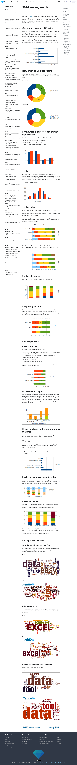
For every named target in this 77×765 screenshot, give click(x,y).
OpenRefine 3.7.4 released (10, 113)
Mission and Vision (43, 737)
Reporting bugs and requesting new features (67, 32)
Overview (66, 35)
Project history (42, 739)
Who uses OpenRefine (44, 743)
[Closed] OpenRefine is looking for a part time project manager (12, 127)
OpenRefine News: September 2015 (12, 251)
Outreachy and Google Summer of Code (12, 209)
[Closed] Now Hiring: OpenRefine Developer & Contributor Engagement (12, 56)
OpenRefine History (9, 274)
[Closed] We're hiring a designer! (11, 104)
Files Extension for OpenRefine (11, 41)
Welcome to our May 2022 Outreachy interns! (12, 151)
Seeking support (66, 24)
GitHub (60, 1)
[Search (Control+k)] (71, 2)
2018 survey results (9, 231)
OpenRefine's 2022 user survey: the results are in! (12, 148)
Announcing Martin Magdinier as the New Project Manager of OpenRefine (12, 120)
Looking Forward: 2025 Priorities (11, 43)
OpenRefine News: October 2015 (11, 249)
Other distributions (9, 743)
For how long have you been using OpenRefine (66, 14)
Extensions (7, 741)
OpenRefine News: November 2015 (12, 247)
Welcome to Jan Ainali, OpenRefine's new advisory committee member (12, 155)
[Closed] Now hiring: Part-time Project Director (11, 174)
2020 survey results (9, 212)
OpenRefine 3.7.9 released (10, 86)
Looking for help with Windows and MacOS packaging (12, 139)
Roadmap (24, 741)
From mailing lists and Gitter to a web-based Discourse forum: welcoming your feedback (11, 144)
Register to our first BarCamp (11, 77)
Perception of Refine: (67, 44)
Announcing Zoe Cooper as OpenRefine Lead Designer (10, 99)
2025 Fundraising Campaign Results (12, 12)
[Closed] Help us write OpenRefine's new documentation (12, 206)
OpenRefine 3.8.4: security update (12, 59)
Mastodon (59, 747)
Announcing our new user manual (12, 188)
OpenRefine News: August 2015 (11, 253)
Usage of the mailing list (66, 28)
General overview (67, 26)
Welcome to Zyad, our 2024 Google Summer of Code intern (12, 72)
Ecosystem (7, 745)
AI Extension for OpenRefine (11, 32)
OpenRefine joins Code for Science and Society (12, 215)
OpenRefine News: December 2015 (12, 242)
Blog (34, 1)
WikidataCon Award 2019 (10, 226)
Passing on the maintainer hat (11, 22)
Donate (50, 1)
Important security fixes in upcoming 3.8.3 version (12, 62)
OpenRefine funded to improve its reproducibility (12, 134)
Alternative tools (67, 50)
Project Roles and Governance (46, 741)
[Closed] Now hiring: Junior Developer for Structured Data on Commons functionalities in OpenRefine (12, 178)
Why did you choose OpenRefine (66, 47)
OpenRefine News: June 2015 (11, 257)
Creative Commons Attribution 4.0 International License (52, 762)
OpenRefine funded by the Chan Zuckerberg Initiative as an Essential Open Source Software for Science (12, 222)
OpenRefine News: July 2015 (11, 255)
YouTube (59, 745)
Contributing (25, 743)
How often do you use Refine (67, 11)
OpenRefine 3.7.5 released (10, 102)
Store (46, 1)
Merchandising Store (10, 747)
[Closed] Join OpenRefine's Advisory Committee (12, 116)
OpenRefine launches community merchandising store (12, 20)
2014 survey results (9, 265)
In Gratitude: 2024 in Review (11, 52)
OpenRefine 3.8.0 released (10, 75)
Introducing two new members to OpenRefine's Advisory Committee (12, 89)
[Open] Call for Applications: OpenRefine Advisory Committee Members (11, 36)
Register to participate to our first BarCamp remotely (12, 69)
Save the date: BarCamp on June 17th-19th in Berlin (11, 84)
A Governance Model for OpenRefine (12, 267)
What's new (7, 739)
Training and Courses (27, 739)
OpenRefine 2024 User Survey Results (11, 49)
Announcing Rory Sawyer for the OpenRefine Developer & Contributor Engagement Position (12, 28)
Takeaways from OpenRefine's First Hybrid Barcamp (12, 65)
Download (13, 1)
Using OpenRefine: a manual (11, 272)
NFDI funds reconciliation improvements (10, 107)
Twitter (59, 743)
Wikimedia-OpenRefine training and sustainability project (12, 111)
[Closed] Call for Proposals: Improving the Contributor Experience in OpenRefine (10, 197)
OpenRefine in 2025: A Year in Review (12, 17)
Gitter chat (60, 741)
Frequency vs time (66, 22)
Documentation (21, 1)
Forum (55, 1)
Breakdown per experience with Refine (67, 38)
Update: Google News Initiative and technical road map (12, 234)
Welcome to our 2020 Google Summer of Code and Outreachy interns (11, 202)
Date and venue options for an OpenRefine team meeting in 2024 (12, 96)
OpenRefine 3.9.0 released (10, 39)
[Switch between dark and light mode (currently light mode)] (64, 2)
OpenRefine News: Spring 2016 (11, 240)
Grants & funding (43, 745)
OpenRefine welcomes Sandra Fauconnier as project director (11, 158)
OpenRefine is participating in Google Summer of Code (12, 80)
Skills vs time (65, 19)
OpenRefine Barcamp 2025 (10, 24)
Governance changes (9, 136)
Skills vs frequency (66, 21)
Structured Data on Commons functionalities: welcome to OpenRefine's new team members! (12, 170)
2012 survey (31, 16)
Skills (64, 17)
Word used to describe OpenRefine (66, 53)
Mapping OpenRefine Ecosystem (11, 259)
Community (28, 1)
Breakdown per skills (67, 42)
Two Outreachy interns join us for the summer (12, 123)
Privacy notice (25, 745)
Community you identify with (66, 8)
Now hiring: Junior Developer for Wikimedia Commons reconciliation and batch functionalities (12, 185)
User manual (25, 737)
